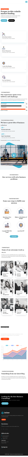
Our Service (8, 140)
